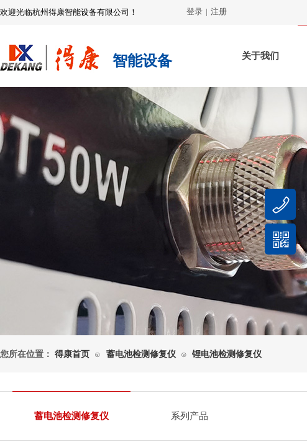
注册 (219, 11)
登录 (194, 11)
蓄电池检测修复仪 (141, 354)
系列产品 (189, 416)
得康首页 (72, 354)
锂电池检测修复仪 (227, 354)
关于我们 (260, 56)
